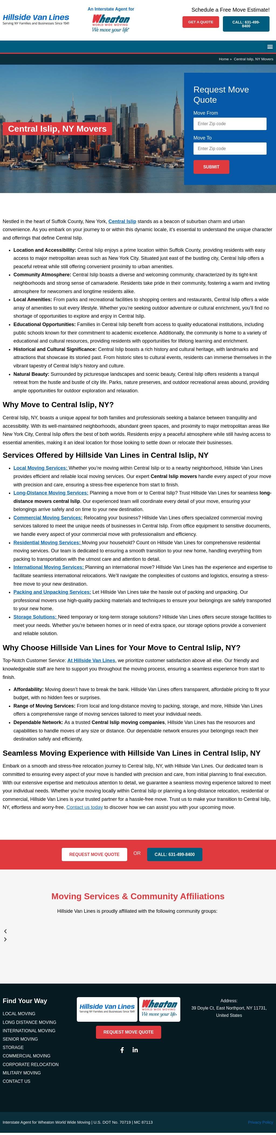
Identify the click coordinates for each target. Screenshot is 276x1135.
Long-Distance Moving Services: (50, 495)
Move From (206, 113)
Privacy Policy (260, 1124)
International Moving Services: (49, 569)
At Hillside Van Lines (91, 662)
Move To (203, 138)
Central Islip (122, 223)
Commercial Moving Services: (47, 519)
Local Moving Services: (41, 470)
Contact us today (84, 809)
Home (224, 59)
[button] (269, 46)
